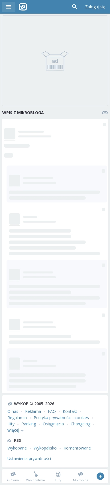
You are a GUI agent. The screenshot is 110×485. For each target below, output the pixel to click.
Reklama (33, 411)
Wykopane (17, 448)
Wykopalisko (45, 448)
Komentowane (77, 448)
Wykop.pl (23, 7)
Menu (8, 7)
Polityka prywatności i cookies (61, 417)
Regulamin (17, 417)
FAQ (52, 411)
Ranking (28, 424)
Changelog (80, 424)
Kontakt (70, 411)
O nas (12, 411)
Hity (11, 424)
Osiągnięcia (53, 424)
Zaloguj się (95, 6)
